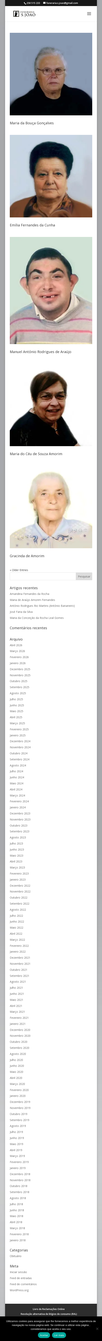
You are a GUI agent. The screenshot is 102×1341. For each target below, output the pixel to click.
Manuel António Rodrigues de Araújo (40, 351)
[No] (97, 1329)
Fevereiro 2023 (19, 873)
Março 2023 (17, 867)
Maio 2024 (16, 783)
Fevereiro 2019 (19, 1162)
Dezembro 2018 (20, 1174)
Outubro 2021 (18, 970)
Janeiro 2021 (18, 1024)
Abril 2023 (16, 861)
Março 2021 (17, 1012)
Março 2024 (17, 795)
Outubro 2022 (18, 897)
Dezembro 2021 (20, 957)
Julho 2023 (16, 843)
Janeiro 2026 (18, 663)
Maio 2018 (16, 1216)
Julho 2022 (16, 915)
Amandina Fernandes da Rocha (29, 594)
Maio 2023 (16, 855)
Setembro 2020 (19, 1048)
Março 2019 (17, 1156)
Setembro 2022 (19, 903)
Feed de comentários (23, 1284)
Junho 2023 (17, 849)
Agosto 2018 (18, 1198)
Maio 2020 (16, 1072)
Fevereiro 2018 (19, 1234)
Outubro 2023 (18, 825)
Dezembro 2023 (20, 813)
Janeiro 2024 (18, 807)
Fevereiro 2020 (19, 1090)
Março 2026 (17, 651)
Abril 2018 (16, 1222)
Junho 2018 (17, 1210)
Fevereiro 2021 (19, 1018)
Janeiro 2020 (18, 1096)
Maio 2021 (16, 1000)
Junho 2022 (17, 921)
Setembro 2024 (19, 759)
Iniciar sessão (18, 1272)
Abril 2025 (16, 717)
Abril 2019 (16, 1150)
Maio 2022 (16, 927)
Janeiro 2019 (18, 1168)
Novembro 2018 (20, 1180)
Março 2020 (17, 1084)
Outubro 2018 (18, 1186)
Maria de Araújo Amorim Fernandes (32, 600)
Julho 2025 (16, 699)
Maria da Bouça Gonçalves (32, 123)
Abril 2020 (16, 1078)
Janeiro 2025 (18, 735)
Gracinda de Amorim (27, 555)
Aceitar (44, 1335)
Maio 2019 (16, 1144)
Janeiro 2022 (18, 951)
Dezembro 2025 (20, 669)
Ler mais (59, 1335)
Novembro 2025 (20, 675)
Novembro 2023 (20, 819)
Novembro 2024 (20, 747)
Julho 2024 (16, 771)
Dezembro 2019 (20, 1102)
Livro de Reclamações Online (49, 1309)
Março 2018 (17, 1228)
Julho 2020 (16, 1060)
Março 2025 (17, 723)
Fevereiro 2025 (19, 729)
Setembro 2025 (19, 687)
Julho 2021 (16, 988)
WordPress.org (19, 1290)
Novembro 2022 (20, 891)
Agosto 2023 (18, 837)
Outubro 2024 (18, 753)
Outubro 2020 (18, 1042)
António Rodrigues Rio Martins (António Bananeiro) (42, 606)
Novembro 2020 (20, 1036)
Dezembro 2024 (20, 741)
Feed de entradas (21, 1278)
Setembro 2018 (19, 1192)
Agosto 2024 (18, 765)
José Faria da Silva (21, 612)
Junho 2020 (17, 1066)
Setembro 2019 (19, 1120)
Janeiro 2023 (18, 879)
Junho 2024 (17, 777)
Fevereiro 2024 (19, 801)
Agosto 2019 (18, 1126)
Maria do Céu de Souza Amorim (36, 453)
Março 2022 (17, 939)
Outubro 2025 (18, 681)
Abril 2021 (16, 1006)
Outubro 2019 (18, 1114)
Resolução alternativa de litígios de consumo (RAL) (49, 1314)
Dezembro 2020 (20, 1030)
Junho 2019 (17, 1138)
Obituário (15, 1256)
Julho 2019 (16, 1132)
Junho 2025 (17, 705)
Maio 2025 (16, 711)
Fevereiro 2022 (19, 946)
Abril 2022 (16, 933)
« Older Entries (19, 570)
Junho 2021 (17, 994)
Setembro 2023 (19, 831)
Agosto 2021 (18, 981)
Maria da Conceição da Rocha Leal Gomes (37, 618)
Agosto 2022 (18, 909)
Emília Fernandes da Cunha (32, 225)
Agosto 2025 (18, 693)
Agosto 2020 (18, 1054)
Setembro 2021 (19, 976)
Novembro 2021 (20, 963)
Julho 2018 (16, 1204)
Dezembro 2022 (20, 885)
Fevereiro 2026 (19, 657)
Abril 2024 (16, 789)
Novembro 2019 (20, 1108)
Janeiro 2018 (18, 1240)
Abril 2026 (16, 645)
